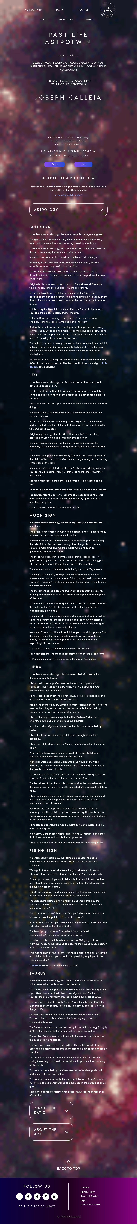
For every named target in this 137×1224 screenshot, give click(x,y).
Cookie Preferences (90, 1204)
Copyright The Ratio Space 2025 (68, 1217)
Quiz (54, 164)
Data (60, 9)
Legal (83, 1200)
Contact (85, 1187)
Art (83, 164)
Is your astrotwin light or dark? (68, 195)
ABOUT (91, 19)
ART (43, 19)
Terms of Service (89, 1196)
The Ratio (35, 965)
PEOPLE (83, 9)
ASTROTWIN (33, 9)
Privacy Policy (88, 1191)
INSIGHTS (66, 19)
